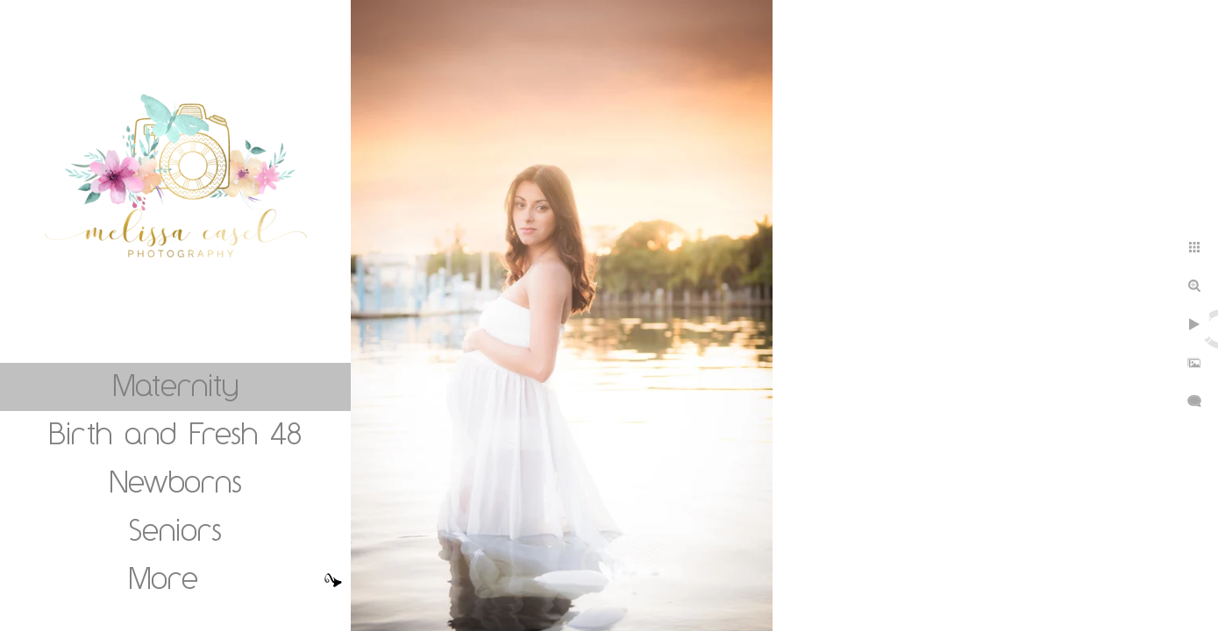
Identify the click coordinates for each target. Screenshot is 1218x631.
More (163, 577)
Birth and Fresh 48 (175, 432)
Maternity (176, 384)
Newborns (176, 481)
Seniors (175, 529)
